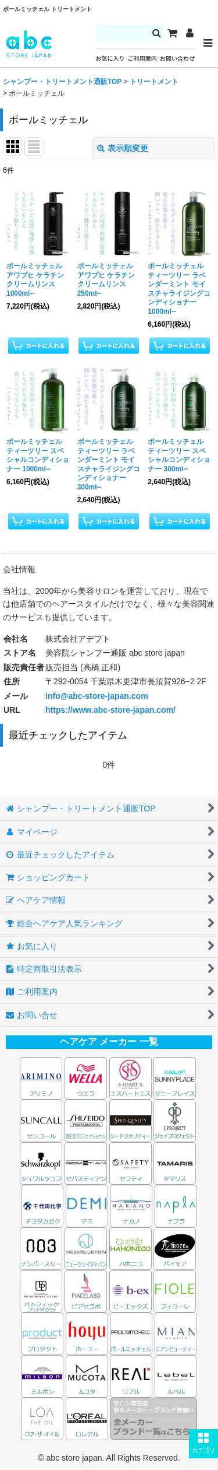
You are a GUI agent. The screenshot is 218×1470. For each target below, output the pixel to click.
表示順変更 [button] (122, 148)
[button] (203, 1443)
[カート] (172, 33)
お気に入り (110, 58)
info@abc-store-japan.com (96, 696)
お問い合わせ (177, 58)
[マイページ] (189, 33)
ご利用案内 (142, 58)
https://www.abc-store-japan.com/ (110, 710)
